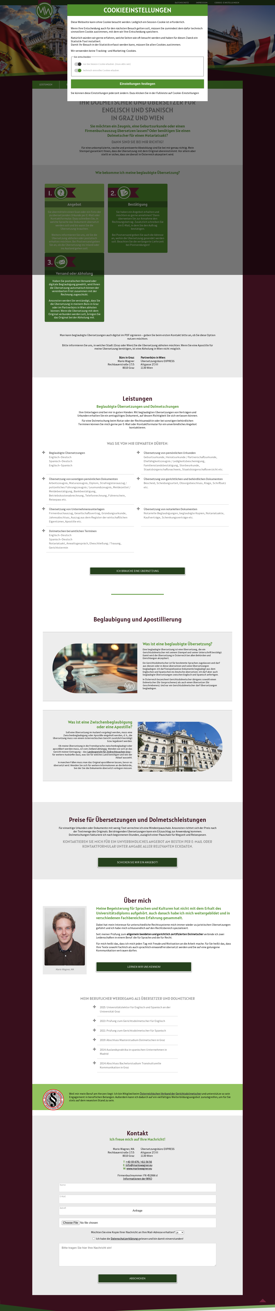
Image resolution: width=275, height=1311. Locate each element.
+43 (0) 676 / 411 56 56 (139, 1092)
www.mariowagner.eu (139, 1099)
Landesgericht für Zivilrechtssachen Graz (108, 682)
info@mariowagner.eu (139, 1096)
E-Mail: (63, 1127)
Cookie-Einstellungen (156, 1285)
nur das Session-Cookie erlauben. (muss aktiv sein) (102, 64)
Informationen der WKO (137, 1109)
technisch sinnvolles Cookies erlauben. (96, 70)
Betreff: (63, 1138)
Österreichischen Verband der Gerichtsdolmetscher (170, 1024)
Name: (63, 1115)
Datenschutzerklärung (124, 1169)
